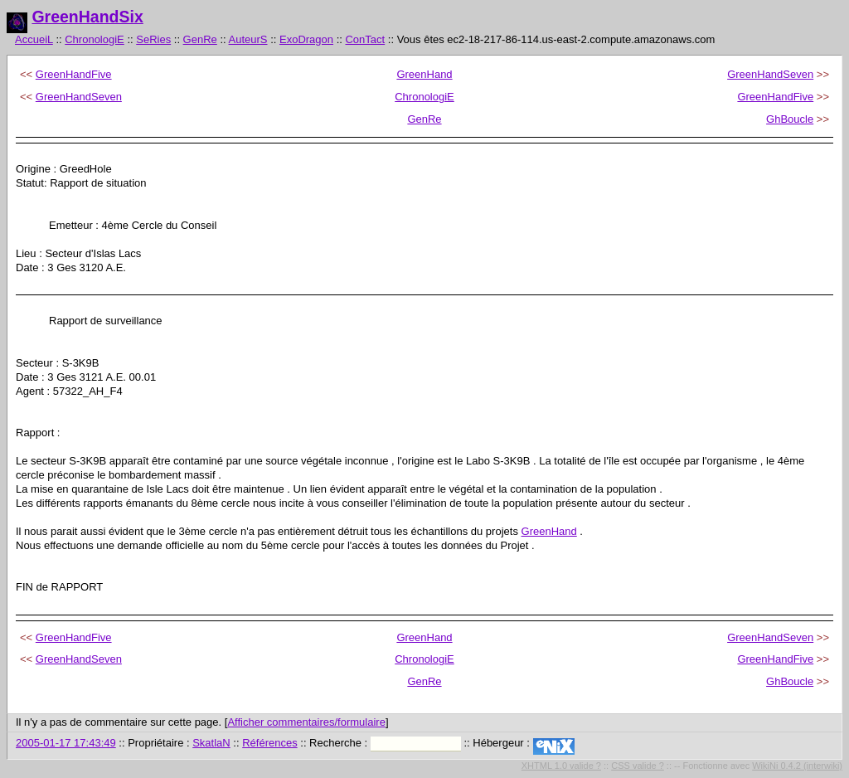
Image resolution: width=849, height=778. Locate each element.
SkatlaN (211, 743)
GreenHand (424, 74)
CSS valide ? (637, 766)
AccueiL (34, 39)
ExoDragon (306, 39)
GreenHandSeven (770, 74)
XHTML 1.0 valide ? (561, 766)
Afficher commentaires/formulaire (306, 722)
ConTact (365, 39)
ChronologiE (94, 39)
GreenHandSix (87, 16)
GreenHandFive (74, 74)
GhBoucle (789, 119)
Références (269, 743)
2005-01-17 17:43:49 (66, 743)
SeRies (153, 39)
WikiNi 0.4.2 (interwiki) (797, 766)
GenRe (200, 39)
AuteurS (248, 39)
